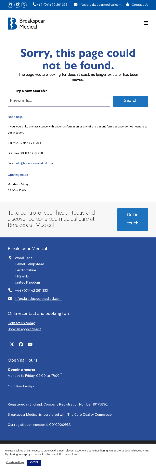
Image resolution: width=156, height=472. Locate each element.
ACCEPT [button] (33, 462)
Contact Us (140, 5)
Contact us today (21, 324)
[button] (146, 23)
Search (131, 101)
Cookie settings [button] (15, 462)
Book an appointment (24, 330)
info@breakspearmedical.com (99, 5)
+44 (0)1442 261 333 (51, 5)
